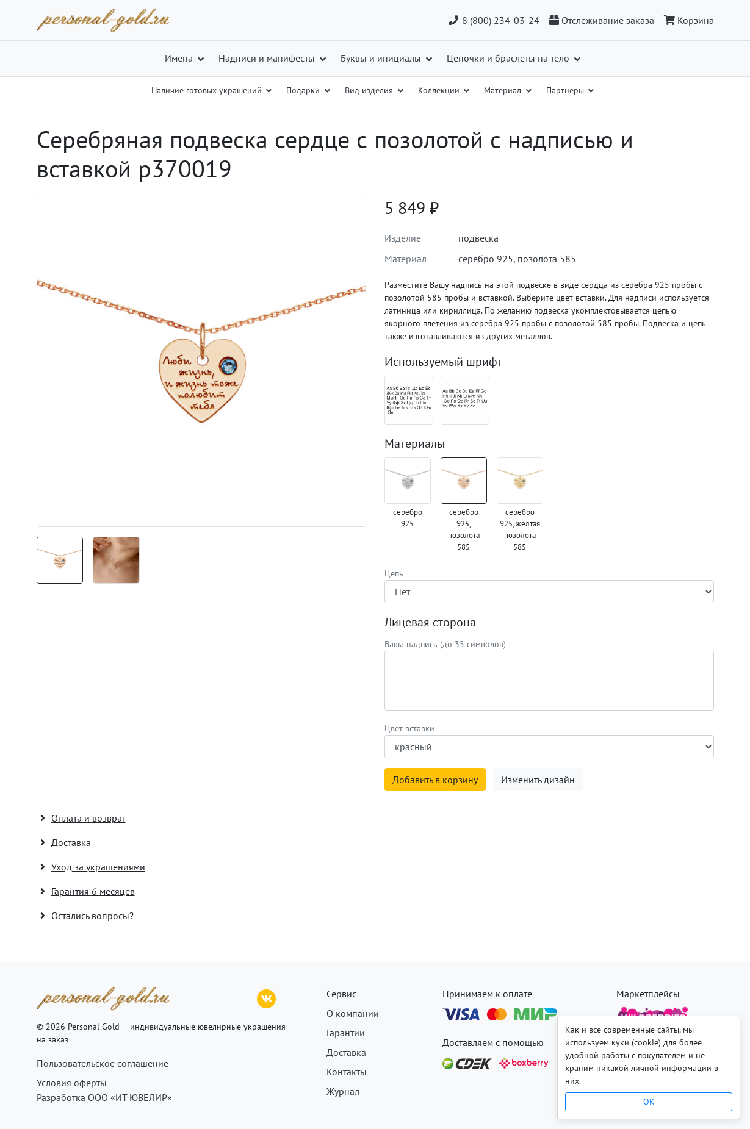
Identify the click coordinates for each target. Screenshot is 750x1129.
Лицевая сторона (430, 622)
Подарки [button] (304, 90)
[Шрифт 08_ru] (408, 400)
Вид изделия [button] (370, 90)
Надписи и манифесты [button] (267, 58)
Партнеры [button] (566, 90)
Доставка (346, 1052)
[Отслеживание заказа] (601, 20)
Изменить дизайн (538, 779)
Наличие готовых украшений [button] (207, 90)
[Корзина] (686, 20)
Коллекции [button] (440, 90)
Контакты (346, 1072)
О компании (352, 1013)
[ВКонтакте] (266, 997)
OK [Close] (649, 1101)
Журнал (342, 1091)
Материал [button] (504, 90)
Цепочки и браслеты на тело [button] (509, 58)
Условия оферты (72, 1083)
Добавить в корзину (435, 779)
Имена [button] (180, 58)
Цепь (393, 573)
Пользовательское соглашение (102, 1063)
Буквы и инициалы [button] (382, 58)
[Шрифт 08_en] (465, 400)
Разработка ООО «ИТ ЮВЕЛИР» (104, 1097)
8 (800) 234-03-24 (493, 20)
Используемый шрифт (443, 362)
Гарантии (345, 1033)
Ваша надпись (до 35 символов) (445, 644)
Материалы (414, 443)
